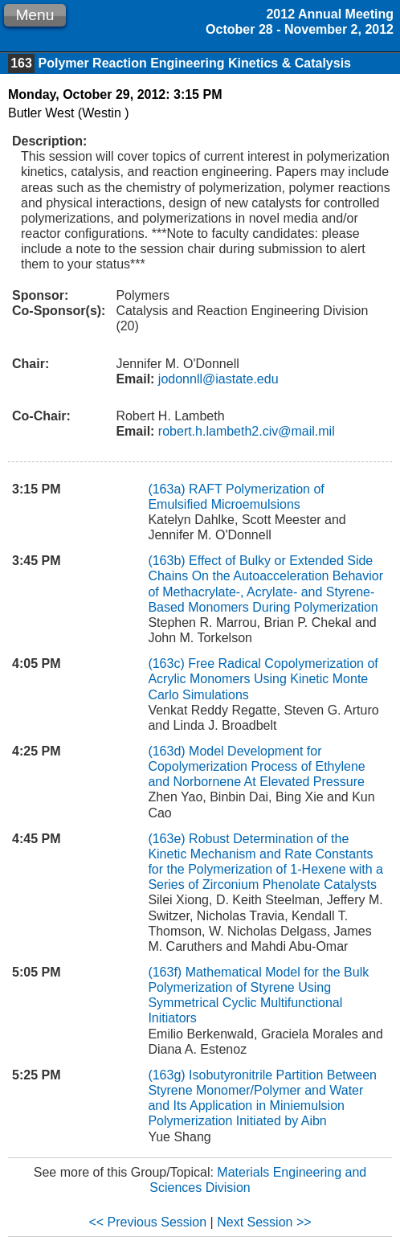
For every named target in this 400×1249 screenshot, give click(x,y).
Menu (34, 14)
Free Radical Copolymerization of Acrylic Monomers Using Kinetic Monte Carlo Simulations (263, 679)
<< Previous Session (147, 1222)
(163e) (168, 839)
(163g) (168, 1075)
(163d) (168, 751)
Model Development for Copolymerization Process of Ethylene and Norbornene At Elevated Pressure (256, 766)
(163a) (168, 489)
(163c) (168, 663)
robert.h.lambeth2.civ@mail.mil (244, 431)
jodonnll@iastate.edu (216, 379)
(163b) (168, 560)
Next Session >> (264, 1222)
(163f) (166, 972)
